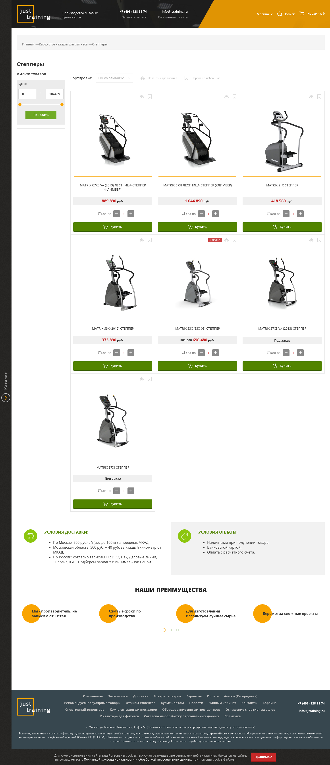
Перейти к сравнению (162, 78)
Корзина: (316, 14)
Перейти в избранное (206, 78)
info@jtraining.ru (175, 11)
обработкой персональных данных (165, 759)
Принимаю (263, 757)
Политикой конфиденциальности (109, 759)
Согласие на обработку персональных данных (201, 741)
